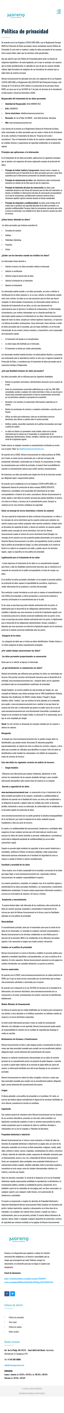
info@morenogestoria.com (14, 1365)
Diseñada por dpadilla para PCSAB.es (32, 1393)
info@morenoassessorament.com (31, 448)
